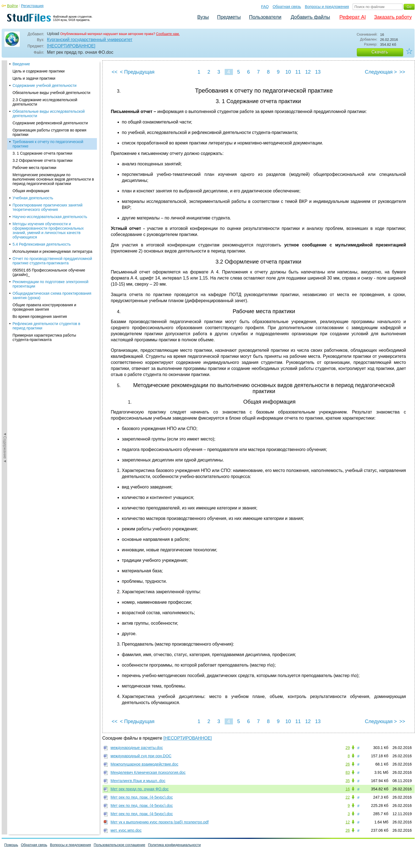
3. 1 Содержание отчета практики (42, 88)
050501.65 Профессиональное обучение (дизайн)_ (49, 207)
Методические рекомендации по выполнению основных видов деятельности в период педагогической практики (53, 114)
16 (348, 789)
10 (288, 72)
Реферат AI (352, 17)
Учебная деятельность (33, 133)
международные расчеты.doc (137, 747)
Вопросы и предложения (327, 6)
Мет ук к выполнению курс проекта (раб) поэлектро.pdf (160, 822)
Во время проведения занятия (40, 251)
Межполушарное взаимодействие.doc (144, 764)
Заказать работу (393, 17)
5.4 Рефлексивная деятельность (42, 179)
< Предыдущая (137, 72)
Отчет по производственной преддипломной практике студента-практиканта (52, 195)
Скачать (380, 52)
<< (115, 72)
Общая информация (31, 126)
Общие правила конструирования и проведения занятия (44, 242)
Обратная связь (287, 6)
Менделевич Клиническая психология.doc (148, 772)
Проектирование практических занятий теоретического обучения (48, 142)
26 (348, 764)
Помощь (11, 845)
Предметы (229, 17)
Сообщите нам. (168, 34)
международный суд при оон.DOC (141, 756)
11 (298, 72)
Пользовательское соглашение (119, 845)
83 (348, 772)
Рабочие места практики (34, 102)
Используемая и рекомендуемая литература (53, 186)
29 (348, 747)
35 (348, 780)
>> (402, 72)
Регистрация (32, 6)
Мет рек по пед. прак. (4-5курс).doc (142, 797)
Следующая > (381, 72)
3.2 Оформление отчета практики (43, 95)
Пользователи (265, 17)
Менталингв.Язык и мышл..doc (138, 780)
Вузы (203, 17)
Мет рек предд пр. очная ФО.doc (140, 789)
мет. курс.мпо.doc (126, 830)
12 (308, 72)
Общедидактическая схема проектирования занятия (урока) (52, 230)
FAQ (265, 6)
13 (317, 72)
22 (348, 797)
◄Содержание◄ (5, 157)
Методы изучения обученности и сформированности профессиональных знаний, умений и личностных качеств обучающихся (48, 165)
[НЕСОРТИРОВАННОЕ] (71, 46)
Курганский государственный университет (89, 39)
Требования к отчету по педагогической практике (48, 78)
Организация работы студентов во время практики (49, 67)
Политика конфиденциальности (174, 845)
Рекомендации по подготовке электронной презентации (51, 218)
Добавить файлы (310, 17)
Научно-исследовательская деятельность (50, 151)
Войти (12, 6)
